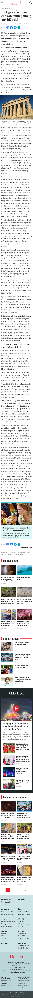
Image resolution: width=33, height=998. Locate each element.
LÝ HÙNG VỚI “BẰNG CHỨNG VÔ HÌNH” (21, 667)
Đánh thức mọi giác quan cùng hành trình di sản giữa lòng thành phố (8, 880)
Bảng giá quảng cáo (21, 993)
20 (25, 890)
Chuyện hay (22, 943)
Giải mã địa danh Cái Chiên (23, 578)
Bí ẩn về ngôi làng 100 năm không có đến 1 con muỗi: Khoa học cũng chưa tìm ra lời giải (8, 601)
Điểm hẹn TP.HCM (6, 912)
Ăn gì (20, 909)
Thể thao (4, 938)
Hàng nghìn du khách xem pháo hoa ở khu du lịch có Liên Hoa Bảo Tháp (15, 726)
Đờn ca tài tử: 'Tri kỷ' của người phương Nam (22, 782)
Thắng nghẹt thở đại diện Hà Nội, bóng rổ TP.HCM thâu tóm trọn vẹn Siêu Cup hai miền (24, 858)
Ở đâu (3, 919)
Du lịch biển (5, 909)
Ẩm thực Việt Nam (23, 912)
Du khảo (21, 919)
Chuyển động (6, 900)
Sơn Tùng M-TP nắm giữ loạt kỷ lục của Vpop (22, 643)
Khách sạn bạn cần (7, 926)
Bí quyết (21, 931)
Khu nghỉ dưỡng (6, 924)
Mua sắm (4, 943)
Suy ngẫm (21, 900)
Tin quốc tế (4, 905)
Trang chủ (4, 8)
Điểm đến (21, 922)
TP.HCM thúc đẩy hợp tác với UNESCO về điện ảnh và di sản (24, 837)
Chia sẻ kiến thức (23, 938)
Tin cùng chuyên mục (15, 797)
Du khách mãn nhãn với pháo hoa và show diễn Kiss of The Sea (22, 770)
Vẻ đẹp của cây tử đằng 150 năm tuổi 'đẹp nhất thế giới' (23, 623)
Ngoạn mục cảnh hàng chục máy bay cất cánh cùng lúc (24, 601)
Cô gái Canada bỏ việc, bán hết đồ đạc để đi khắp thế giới (8, 623)
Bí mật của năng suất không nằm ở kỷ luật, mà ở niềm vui (24, 880)
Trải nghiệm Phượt (23, 924)
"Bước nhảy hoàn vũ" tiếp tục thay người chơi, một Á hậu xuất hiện (23, 679)
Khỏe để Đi (21, 936)
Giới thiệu (9, 993)
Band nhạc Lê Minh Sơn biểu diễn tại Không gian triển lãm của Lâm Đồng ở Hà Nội (22, 758)
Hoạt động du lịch (23, 946)
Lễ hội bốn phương (7, 914)
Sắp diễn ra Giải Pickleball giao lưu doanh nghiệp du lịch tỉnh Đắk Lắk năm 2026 (23, 656)
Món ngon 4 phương (24, 914)
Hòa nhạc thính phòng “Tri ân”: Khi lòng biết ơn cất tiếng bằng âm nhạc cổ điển (8, 858)
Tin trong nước (5, 902)
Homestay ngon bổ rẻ (8, 922)
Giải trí (10, 8)
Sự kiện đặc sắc (23, 948)
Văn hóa (4, 934)
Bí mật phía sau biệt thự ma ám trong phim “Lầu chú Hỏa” (8, 815)
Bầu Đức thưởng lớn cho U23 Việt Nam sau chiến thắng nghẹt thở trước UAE (22, 746)
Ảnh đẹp (20, 926)
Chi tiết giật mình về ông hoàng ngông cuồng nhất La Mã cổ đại (8, 579)
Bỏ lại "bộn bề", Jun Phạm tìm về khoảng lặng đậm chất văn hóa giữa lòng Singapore (8, 837)
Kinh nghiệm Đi (22, 934)
